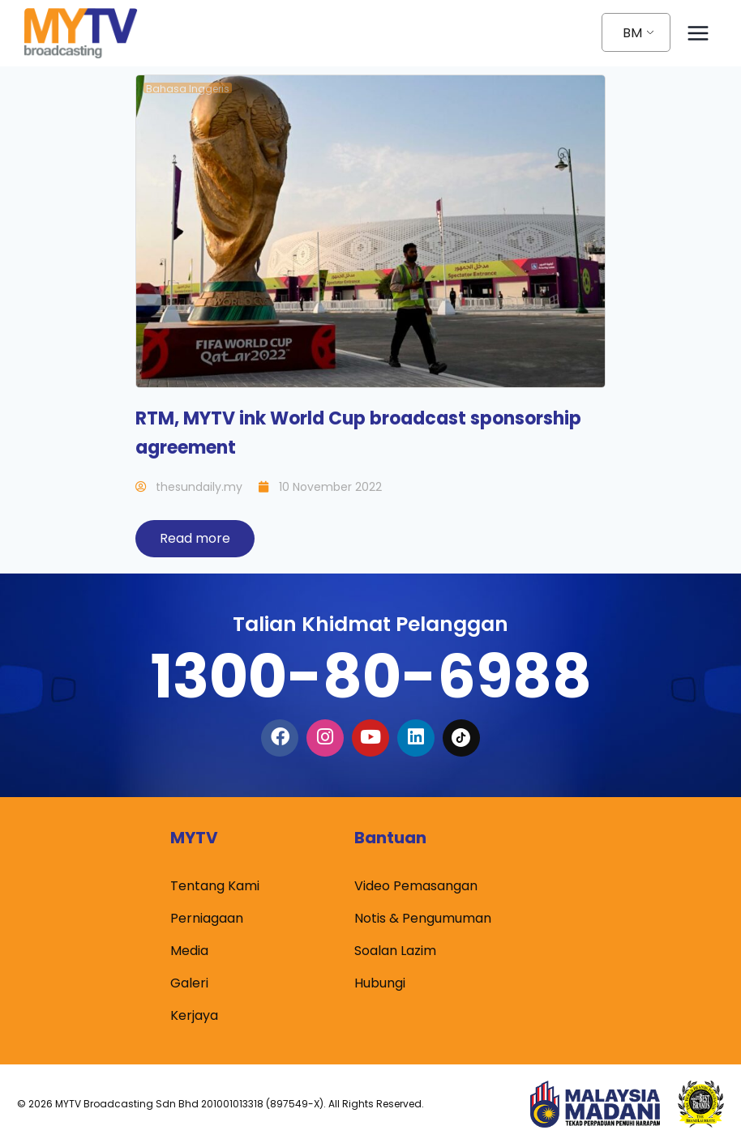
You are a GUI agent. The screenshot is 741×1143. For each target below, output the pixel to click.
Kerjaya (194, 1015)
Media (189, 950)
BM (632, 32)
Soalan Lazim (395, 950)
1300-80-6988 (370, 676)
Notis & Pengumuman (422, 918)
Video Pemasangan (416, 885)
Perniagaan (206, 918)
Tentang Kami (214, 885)
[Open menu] (698, 32)
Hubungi (379, 983)
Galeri (189, 983)
